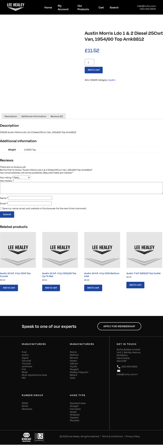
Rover (25, 372)
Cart (101, 7)
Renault (74, 358)
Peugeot (74, 369)
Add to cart (94, 69)
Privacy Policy (133, 436)
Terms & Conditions (112, 436)
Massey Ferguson (79, 372)
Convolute (75, 409)
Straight (74, 406)
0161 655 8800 (148, 8)
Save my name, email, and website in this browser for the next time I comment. (45, 208)
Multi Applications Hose (34, 375)
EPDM (25, 403)
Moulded (74, 420)
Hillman (74, 363)
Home (48, 7)
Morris (73, 352)
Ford (24, 352)
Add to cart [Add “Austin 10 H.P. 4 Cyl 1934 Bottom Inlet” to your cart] (93, 287)
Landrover (27, 366)
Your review (7, 180)
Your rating (6, 177)
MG (23, 378)
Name (4, 198)
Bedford (74, 355)
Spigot (73, 412)
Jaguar (25, 358)
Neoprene (27, 409)
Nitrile (25, 406)
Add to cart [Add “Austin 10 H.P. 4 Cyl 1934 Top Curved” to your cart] (9, 287)
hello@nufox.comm (127, 372)
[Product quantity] (89, 62)
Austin (111, 79)
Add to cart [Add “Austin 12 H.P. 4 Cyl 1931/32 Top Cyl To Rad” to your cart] (51, 287)
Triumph (26, 363)
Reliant (73, 375)
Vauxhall (26, 360)
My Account (63, 7)
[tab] (11, 116)
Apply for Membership (119, 326)
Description (10, 116)
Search (114, 7)
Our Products (83, 7)
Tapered (74, 417)
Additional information (33, 116)
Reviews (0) (57, 116)
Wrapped (75, 414)
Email (4, 203)
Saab (72, 378)
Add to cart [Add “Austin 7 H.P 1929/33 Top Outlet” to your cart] (135, 284)
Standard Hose (78, 403)
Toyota (73, 366)
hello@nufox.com (146, 5)
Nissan (73, 360)
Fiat (24, 369)
